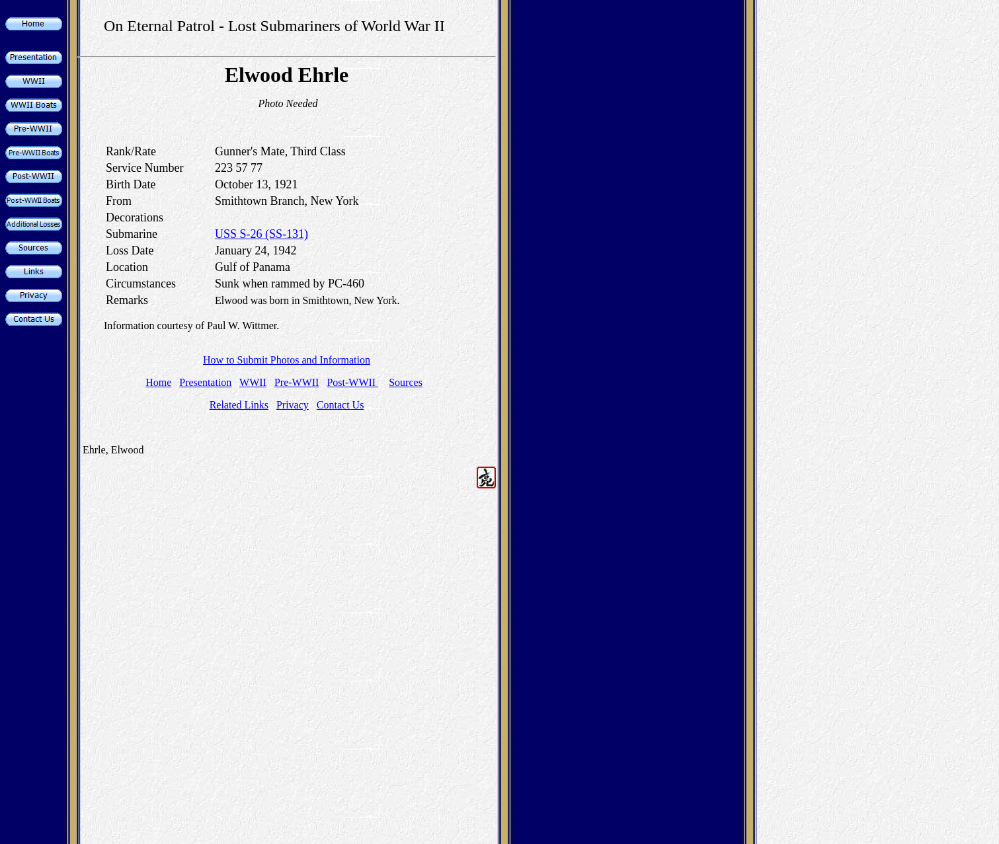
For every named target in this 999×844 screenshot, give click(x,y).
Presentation (205, 382)
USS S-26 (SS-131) (261, 234)
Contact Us (340, 404)
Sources (405, 382)
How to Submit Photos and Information (286, 359)
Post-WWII (352, 382)
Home (158, 382)
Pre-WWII (296, 382)
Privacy (292, 404)
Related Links (239, 404)
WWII (252, 382)
